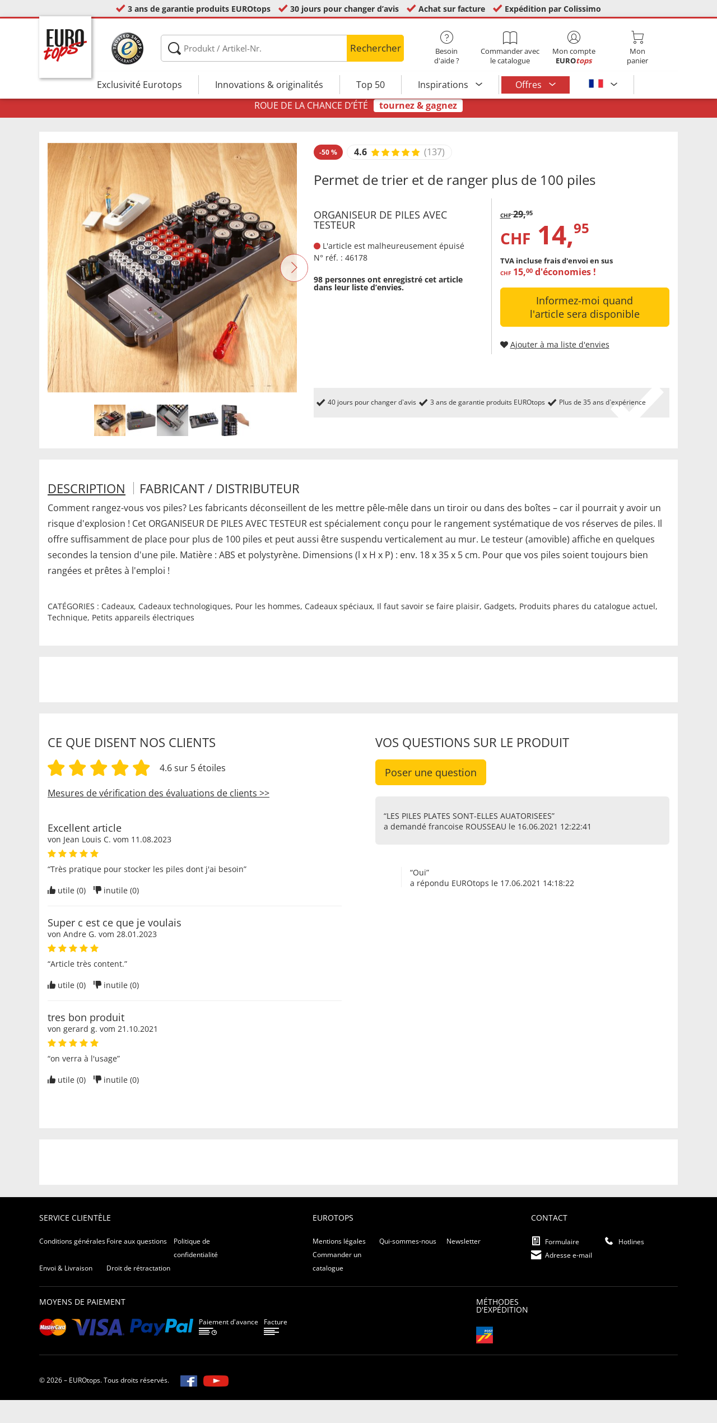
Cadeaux (117, 629)
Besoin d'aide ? (446, 48)
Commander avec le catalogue (510, 48)
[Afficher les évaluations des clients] (395, 175)
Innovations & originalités (269, 84)
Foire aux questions (136, 1264)
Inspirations (444, 84)
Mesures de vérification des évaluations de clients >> (158, 816)
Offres (529, 84)
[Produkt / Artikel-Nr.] (282, 48)
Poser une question (431, 795)
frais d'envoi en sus (578, 284)
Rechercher (375, 47)
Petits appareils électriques (143, 640)
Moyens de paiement (82, 1324)
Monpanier (637, 48)
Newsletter (463, 1264)
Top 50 (370, 84)
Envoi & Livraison (65, 1291)
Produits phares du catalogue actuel (587, 629)
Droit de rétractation (138, 1291)
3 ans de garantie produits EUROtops (199, 8)
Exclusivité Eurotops (139, 84)
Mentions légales (339, 1264)
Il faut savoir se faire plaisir (428, 629)
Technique (67, 640)
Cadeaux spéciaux (339, 629)
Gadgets (499, 629)
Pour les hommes (267, 629)
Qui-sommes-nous (407, 1264)
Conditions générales (72, 1264)
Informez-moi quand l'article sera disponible (585, 330)
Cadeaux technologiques (184, 629)
